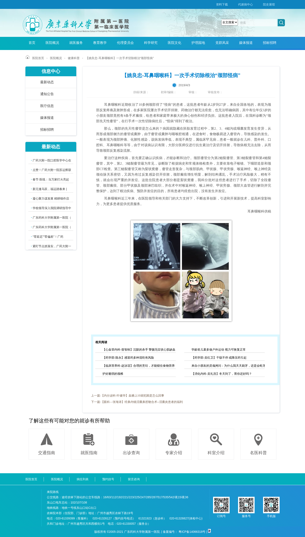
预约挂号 (108, 479)
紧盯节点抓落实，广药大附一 (51, 246)
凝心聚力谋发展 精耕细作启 (50, 198)
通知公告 (47, 94)
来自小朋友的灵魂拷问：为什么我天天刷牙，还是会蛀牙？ (228, 365)
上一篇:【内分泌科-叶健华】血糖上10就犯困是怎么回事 (127, 395)
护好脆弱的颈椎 (113, 373)
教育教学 (100, 42)
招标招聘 (269, 42)
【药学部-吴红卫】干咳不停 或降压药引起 (219, 357)
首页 (32, 42)
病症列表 (83, 479)
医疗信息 (47, 106)
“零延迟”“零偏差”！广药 (47, 236)
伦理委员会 (125, 42)
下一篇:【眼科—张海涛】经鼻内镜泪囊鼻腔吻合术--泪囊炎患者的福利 (137, 402)
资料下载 (222, 4)
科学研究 (151, 42)
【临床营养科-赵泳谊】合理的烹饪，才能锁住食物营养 (139, 365)
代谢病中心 (245, 4)
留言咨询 (134, 479)
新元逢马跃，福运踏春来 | (49, 189)
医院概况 (52, 42)
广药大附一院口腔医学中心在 (51, 160)
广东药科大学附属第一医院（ (51, 217)
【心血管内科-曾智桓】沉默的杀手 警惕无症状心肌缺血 (139, 349)
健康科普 (74, 58)
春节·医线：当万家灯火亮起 (50, 179)
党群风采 (222, 42)
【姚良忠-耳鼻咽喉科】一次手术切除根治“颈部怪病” (120, 58)
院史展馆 (269, 4)
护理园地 (198, 42)
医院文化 (174, 42)
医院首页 (38, 58)
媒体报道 (246, 42)
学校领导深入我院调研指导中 (51, 208)
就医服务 (76, 42)
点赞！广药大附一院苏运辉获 (51, 170)
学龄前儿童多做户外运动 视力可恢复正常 (218, 349)
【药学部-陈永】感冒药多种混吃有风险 (128, 357)
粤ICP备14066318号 (192, 531)
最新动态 (47, 82)
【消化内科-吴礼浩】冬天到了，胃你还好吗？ (221, 373)
